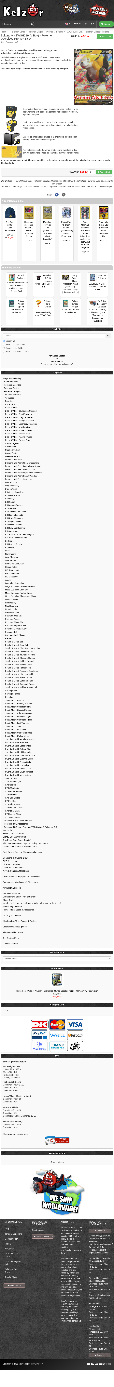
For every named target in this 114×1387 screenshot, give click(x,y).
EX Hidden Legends (13, 515)
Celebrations (9, 447)
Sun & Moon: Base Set (14, 700)
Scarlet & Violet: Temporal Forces (19, 684)
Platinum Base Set (12, 616)
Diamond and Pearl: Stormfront (18, 479)
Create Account (39, 1230)
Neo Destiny (9, 603)
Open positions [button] (14, 1285)
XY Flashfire (9, 801)
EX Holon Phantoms (13, 518)
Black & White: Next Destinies (17, 427)
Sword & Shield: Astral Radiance (18, 739)
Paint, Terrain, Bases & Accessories (18, 910)
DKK (77, 23)
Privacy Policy (35, 1364)
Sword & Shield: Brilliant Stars (17, 749)
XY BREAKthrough (12, 791)
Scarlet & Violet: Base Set (15, 645)
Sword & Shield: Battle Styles (17, 746)
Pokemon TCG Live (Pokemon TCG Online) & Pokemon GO (30, 827)
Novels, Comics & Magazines (16, 871)
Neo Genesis (10, 609)
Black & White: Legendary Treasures (20, 424)
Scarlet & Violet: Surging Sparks (18, 681)
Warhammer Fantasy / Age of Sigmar (19, 897)
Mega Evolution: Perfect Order (17, 593)
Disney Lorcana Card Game (15, 837)
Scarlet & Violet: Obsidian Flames (19, 658)
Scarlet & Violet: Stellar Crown (17, 677)
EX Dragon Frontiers (13, 505)
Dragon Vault (10, 489)
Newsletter (9, 1249)
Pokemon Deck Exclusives (16, 629)
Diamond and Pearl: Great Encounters (21, 463)
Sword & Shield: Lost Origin (16, 765)
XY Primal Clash (11, 811)
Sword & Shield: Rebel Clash (17, 768)
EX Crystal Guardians (13, 492)
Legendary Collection (13, 583)
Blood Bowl (8, 900)
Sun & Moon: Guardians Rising (17, 720)
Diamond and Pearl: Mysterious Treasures (22, 473)
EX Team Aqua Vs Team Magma (18, 534)
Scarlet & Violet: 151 (13, 642)
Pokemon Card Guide (11, 1270)
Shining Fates (10, 690)
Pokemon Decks (11, 388)
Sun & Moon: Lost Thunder (16, 723)
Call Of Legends (11, 443)
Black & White (10, 408)
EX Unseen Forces (12, 544)
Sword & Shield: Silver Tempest (18, 772)
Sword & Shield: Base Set (15, 742)
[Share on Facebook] (57, 195)
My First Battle (10, 599)
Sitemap (107, 1364)
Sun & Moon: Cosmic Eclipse (17, 710)
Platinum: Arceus (11, 619)
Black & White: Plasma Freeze (17, 437)
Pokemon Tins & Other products (17, 820)
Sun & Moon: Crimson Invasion (18, 713)
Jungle (7, 580)
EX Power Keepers (12, 525)
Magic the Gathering (12, 378)
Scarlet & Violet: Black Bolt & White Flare (22, 648)
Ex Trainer (8, 541)
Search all (9, 341)
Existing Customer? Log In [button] (44, 1236)
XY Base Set (9, 785)
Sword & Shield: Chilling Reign (17, 752)
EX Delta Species (12, 495)
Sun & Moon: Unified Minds (16, 736)
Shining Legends (11, 694)
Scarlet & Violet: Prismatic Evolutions (20, 671)
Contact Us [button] (99, 1231)
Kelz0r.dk (23, 1364)
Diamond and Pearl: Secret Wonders (20, 476)
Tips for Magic (11, 1277)
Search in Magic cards (14, 344)
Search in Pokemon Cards (16, 351)
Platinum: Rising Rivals (14, 622)
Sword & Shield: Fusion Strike (17, 762)
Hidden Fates (10, 567)
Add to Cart (105, 36)
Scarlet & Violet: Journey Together (19, 655)
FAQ (7, 1229)
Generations (9, 554)
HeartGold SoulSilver (13, 564)
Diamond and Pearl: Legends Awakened (21, 466)
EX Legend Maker (12, 521)
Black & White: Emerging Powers (18, 421)
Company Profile (12, 1239)
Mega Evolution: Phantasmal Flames (20, 596)
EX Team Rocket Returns (15, 538)
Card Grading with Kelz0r (13, 1262)
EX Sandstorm (10, 531)
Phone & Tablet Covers (13, 932)
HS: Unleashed (11, 577)
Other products (57, 1162)
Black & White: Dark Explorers (17, 414)
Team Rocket (10, 778)
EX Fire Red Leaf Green (14, 512)
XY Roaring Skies (12, 814)
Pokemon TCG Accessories (15, 824)
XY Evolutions (10, 794)
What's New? (57, 968)
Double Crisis (10, 482)
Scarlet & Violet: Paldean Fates (18, 664)
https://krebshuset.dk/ (98, 1253)
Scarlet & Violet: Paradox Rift (17, 668)
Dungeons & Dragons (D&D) (15, 858)
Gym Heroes (9, 560)
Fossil (6, 551)
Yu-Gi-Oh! (7, 830)
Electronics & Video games (15, 927)
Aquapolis (8, 398)
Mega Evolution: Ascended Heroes (19, 586)
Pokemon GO (10, 632)
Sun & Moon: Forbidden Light (17, 716)
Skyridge (8, 697)
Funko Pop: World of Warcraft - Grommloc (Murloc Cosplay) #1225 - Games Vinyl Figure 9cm (57, 991)
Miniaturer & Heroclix (12, 888)
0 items (105, 24)
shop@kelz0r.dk (103, 1236)
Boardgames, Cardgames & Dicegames (20, 882)
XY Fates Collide (11, 798)
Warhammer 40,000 (11, 893)
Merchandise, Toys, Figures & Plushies (20, 921)
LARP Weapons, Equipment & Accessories (22, 876)
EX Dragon (9, 502)
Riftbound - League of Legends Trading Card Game (25, 843)
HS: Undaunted (11, 573)
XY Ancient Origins (12, 781)
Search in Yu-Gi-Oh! (13, 348)
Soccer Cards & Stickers (13, 833)
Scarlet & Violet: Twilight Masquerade (20, 687)
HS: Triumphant (11, 570)
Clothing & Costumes (12, 915)
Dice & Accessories (11, 864)
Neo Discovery (10, 606)
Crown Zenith (10, 453)
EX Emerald (9, 508)
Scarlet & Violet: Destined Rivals (18, 651)
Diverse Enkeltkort (12, 395)
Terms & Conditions (13, 1234)
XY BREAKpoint (11, 788)
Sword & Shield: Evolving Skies (18, 759)
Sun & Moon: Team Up (14, 726)
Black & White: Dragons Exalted (18, 417)
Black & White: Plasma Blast (16, 434)
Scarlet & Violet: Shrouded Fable (18, 674)
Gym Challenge (11, 557)
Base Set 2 (9, 404)
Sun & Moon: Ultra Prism (15, 729)
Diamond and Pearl (12, 460)
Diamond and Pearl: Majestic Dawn (19, 469)
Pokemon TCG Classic (14, 635)
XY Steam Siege (11, 817)
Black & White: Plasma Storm (17, 440)
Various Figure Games (13, 906)
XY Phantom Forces (13, 807)
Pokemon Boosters (12, 385)
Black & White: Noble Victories (17, 430)
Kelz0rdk (100, 1247)
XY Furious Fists (11, 804)
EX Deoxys (9, 499)
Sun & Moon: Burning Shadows (18, 703)
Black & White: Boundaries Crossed (19, 411)
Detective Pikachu (12, 456)
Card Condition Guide (11, 1255)
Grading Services (10, 944)
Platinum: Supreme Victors (16, 625)
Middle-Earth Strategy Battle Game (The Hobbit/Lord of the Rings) (32, 903)
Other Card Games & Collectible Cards (20, 846)
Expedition (8, 547)
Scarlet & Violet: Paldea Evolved (18, 661)
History (8, 1244)
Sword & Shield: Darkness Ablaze (19, 755)
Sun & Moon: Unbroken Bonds (17, 733)
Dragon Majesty (11, 486)
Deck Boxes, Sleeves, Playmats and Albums (22, 852)
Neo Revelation (11, 612)
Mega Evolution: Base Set (15, 590)
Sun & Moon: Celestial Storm (17, 707)
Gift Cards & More (11, 938)
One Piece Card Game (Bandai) (17, 840)
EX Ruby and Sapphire (14, 528)
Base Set (8, 401)
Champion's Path (11, 450)
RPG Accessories (10, 861)
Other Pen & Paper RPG (14, 868)
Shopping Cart (57, 1005)
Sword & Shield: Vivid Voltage (17, 775)
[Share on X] (63, 195)
